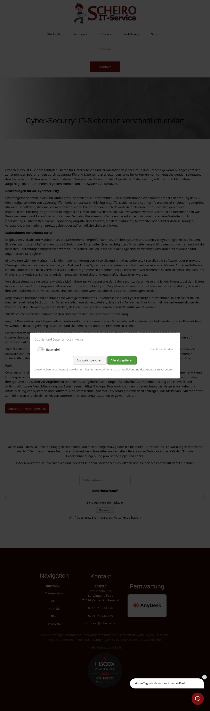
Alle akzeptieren (122, 360)
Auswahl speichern (90, 360)
